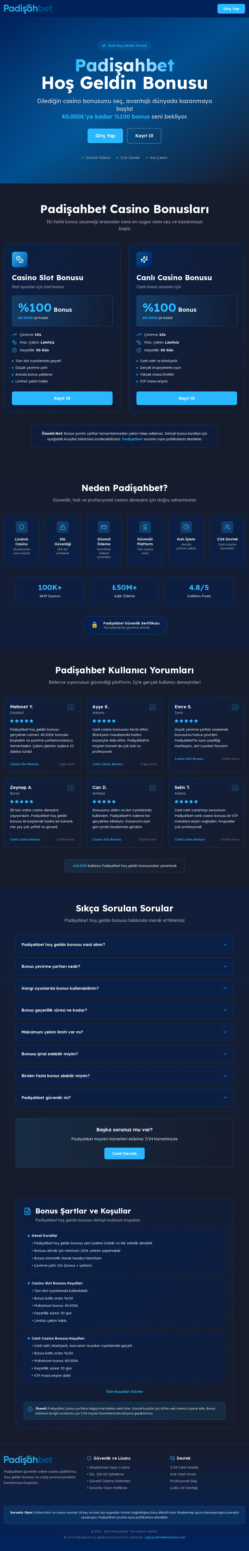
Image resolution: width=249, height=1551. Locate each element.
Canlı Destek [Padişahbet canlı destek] (124, 1153)
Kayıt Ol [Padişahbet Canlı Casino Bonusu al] (187, 398)
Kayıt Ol (144, 136)
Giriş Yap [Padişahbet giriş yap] (231, 9)
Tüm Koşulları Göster (124, 1391)
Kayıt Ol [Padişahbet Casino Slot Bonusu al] (62, 398)
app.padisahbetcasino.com (165, 1537)
